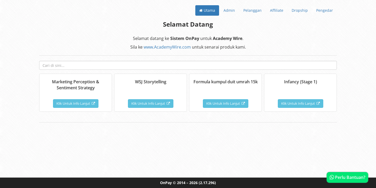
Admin (229, 10)
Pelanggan (252, 10)
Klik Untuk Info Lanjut (75, 103)
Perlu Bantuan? (347, 177)
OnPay (166, 182)
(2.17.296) (207, 182)
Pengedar (324, 10)
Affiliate (276, 10)
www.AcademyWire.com (167, 47)
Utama (207, 10)
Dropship (300, 10)
